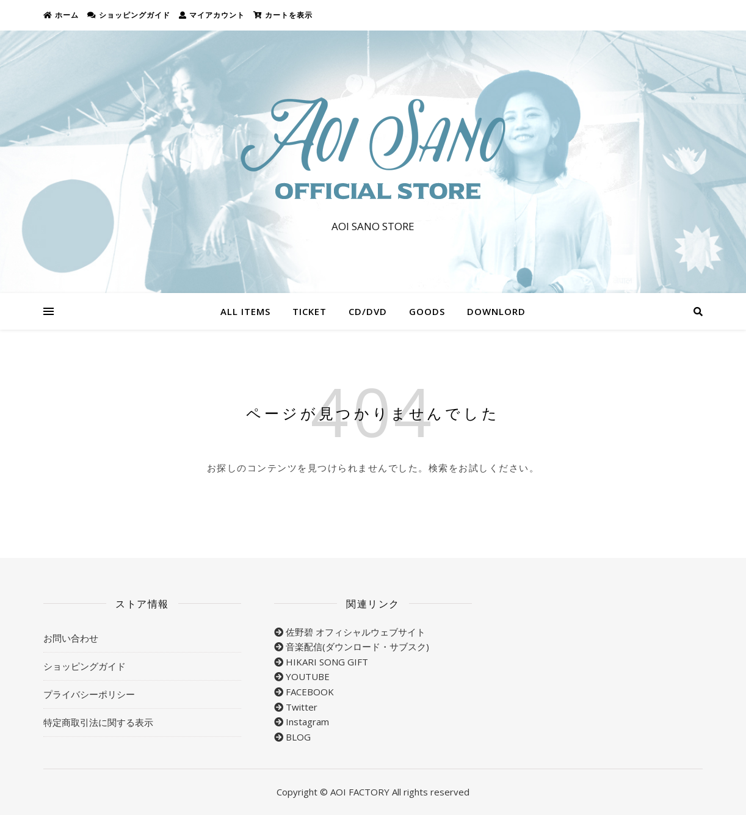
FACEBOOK (310, 692)
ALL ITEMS (245, 311)
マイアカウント (212, 15)
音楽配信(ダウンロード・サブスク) (357, 646)
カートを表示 (283, 15)
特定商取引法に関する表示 (98, 722)
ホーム (61, 15)
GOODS (427, 311)
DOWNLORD (496, 311)
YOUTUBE (308, 676)
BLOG (298, 737)
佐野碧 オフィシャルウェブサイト (356, 632)
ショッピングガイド (128, 15)
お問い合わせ (70, 638)
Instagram (307, 721)
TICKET (309, 311)
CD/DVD (368, 311)
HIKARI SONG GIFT (327, 662)
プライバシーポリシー (89, 694)
